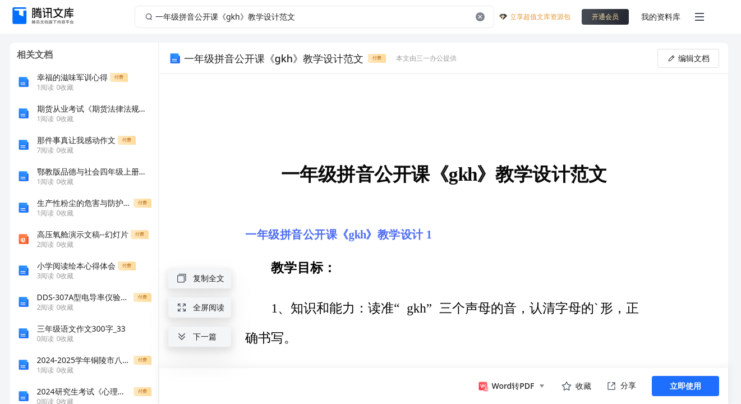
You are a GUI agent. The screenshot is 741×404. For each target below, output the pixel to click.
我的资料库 (660, 16)
